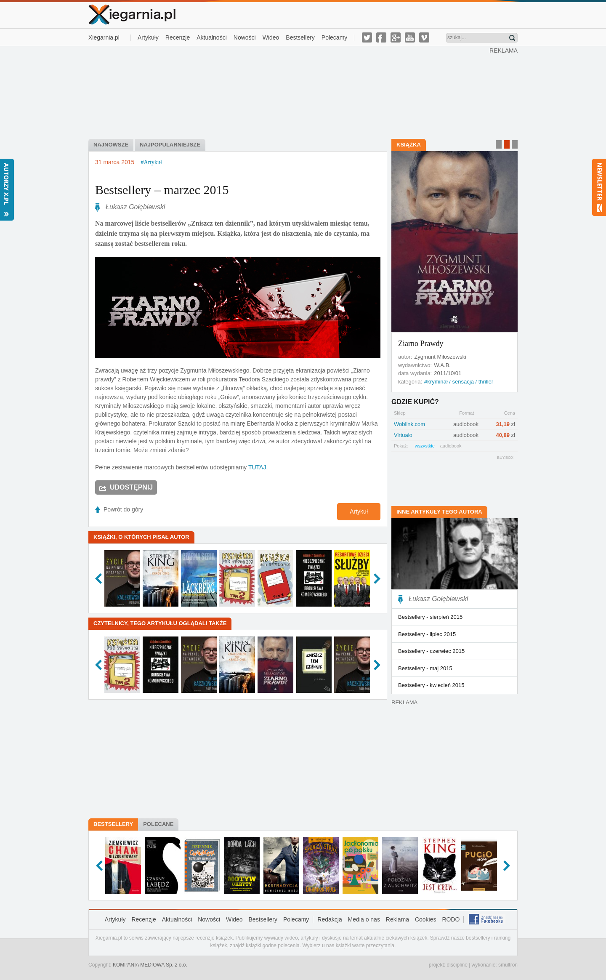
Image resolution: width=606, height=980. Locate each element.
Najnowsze (110, 144)
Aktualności (212, 37)
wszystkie (425, 445)
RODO (451, 919)
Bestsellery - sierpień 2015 (430, 617)
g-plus (396, 37)
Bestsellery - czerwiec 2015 (431, 651)
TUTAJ (257, 467)
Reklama (397, 919)
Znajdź (512, 38)
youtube (410, 37)
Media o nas (364, 919)
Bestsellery (300, 37)
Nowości (245, 37)
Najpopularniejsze (170, 144)
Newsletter (599, 187)
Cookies (425, 919)
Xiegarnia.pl (104, 37)
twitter (367, 37)
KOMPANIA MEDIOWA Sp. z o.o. (150, 965)
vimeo (424, 37)
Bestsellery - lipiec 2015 (427, 634)
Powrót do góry (123, 509)
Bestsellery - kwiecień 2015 (431, 685)
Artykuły (148, 37)
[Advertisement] (289, 92)
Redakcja (329, 919)
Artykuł (359, 511)
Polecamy (334, 37)
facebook (381, 37)
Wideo (271, 37)
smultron (508, 965)
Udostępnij (131, 487)
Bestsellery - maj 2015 (425, 668)
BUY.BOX (505, 457)
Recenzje (177, 37)
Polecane (158, 824)
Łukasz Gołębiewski (135, 206)
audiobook (451, 445)
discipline (457, 965)
